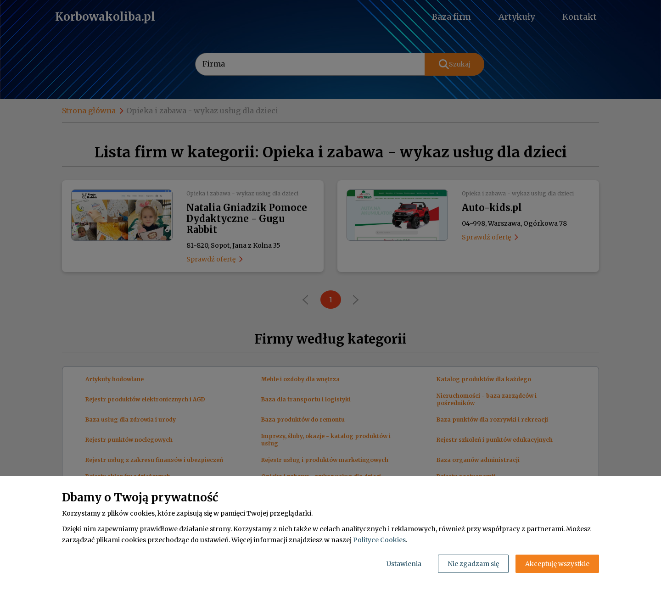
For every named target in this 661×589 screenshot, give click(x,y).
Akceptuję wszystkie (557, 564)
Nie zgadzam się (473, 564)
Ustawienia (404, 564)
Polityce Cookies (379, 540)
